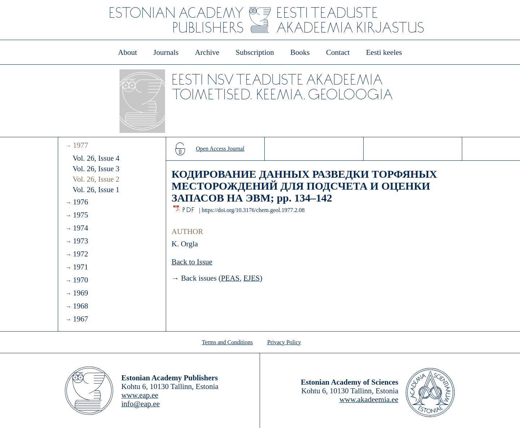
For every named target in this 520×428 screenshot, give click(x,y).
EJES (251, 278)
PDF (189, 207)
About (127, 52)
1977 (80, 145)
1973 (80, 241)
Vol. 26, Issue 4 (96, 158)
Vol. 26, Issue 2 (96, 179)
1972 (80, 254)
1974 (80, 228)
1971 (80, 267)
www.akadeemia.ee (368, 399)
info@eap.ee (140, 403)
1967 (80, 319)
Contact (338, 52)
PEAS (230, 278)
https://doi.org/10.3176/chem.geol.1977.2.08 (253, 210)
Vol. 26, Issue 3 (96, 168)
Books (300, 52)
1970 (80, 280)
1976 (80, 202)
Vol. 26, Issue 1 (96, 189)
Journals (165, 52)
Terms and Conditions (227, 342)
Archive (207, 52)
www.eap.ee (139, 395)
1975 (80, 215)
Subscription (255, 52)
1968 (80, 306)
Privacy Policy (284, 342)
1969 (80, 293)
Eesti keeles (384, 52)
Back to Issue (192, 262)
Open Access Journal (220, 149)
